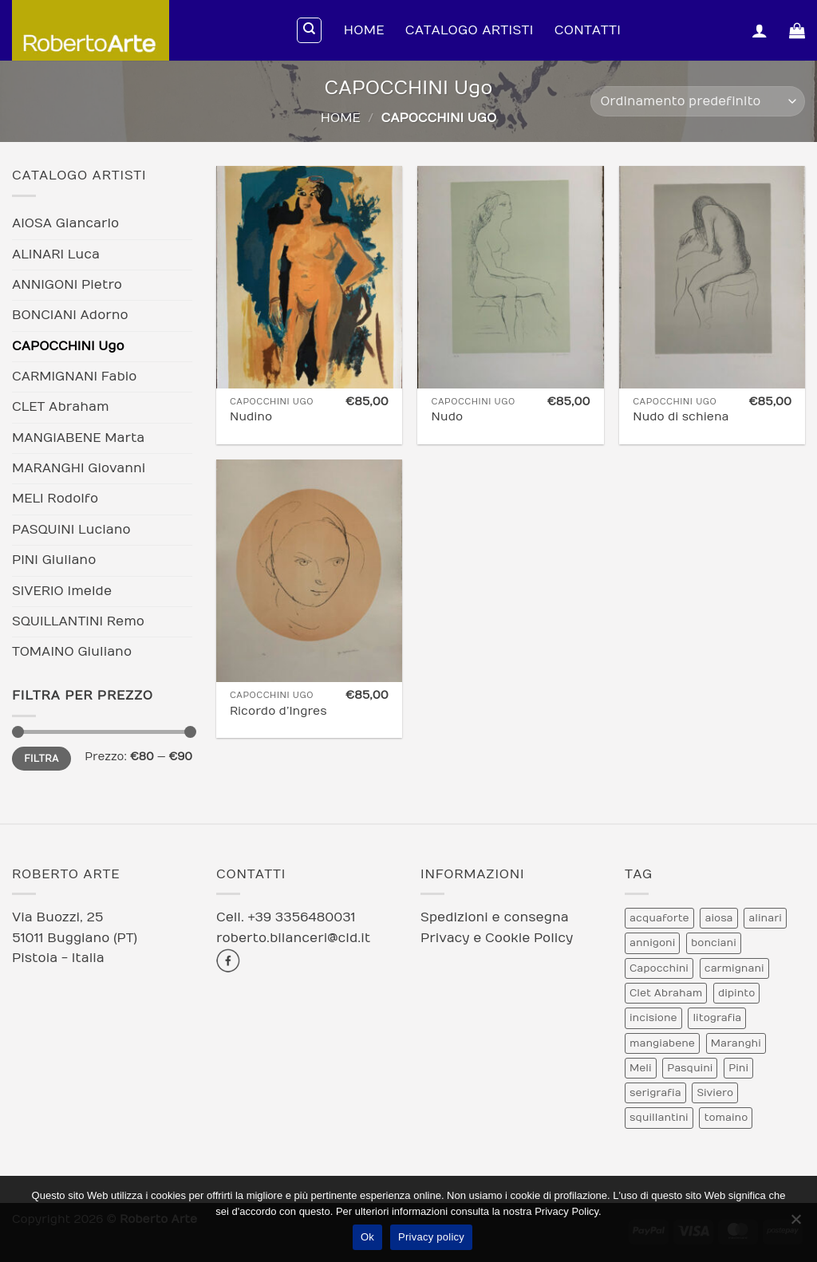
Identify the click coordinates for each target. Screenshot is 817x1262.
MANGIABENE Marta (78, 438)
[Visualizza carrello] (797, 30)
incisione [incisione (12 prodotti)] (653, 1017)
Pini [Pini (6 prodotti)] (738, 1068)
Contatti (588, 30)
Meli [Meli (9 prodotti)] (641, 1068)
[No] (795, 1223)
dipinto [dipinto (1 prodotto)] (736, 993)
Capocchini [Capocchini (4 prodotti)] (659, 968)
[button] (760, 30)
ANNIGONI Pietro (67, 285)
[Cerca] (309, 30)
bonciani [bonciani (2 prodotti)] (713, 942)
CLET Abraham (60, 407)
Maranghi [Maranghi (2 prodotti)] (736, 1043)
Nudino (251, 417)
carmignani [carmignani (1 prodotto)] (734, 968)
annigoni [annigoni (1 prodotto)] (652, 942)
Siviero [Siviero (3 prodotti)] (715, 1092)
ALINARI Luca (56, 254)
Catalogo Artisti (469, 30)
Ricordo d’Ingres (278, 711)
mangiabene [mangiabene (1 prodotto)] (662, 1043)
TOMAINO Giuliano (72, 652)
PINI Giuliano (54, 560)
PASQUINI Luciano (71, 530)
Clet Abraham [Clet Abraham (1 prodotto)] (666, 993)
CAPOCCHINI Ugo (68, 346)
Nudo (448, 417)
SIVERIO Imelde (62, 591)
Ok (367, 1237)
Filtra (41, 758)
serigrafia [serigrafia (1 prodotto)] (655, 1092)
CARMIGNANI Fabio (74, 376)
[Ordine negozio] (697, 101)
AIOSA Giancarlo (65, 223)
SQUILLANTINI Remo (78, 621)
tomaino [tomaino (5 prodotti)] (726, 1117)
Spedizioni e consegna (494, 917)
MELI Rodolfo (55, 498)
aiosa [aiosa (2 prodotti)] (718, 918)
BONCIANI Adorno (70, 315)
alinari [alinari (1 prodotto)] (764, 918)
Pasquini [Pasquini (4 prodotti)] (689, 1068)
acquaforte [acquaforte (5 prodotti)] (659, 918)
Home (364, 30)
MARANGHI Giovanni (78, 468)
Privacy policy (431, 1237)
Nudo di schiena (680, 417)
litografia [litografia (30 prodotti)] (717, 1017)
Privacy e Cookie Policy (496, 938)
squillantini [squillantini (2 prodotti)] (659, 1117)
